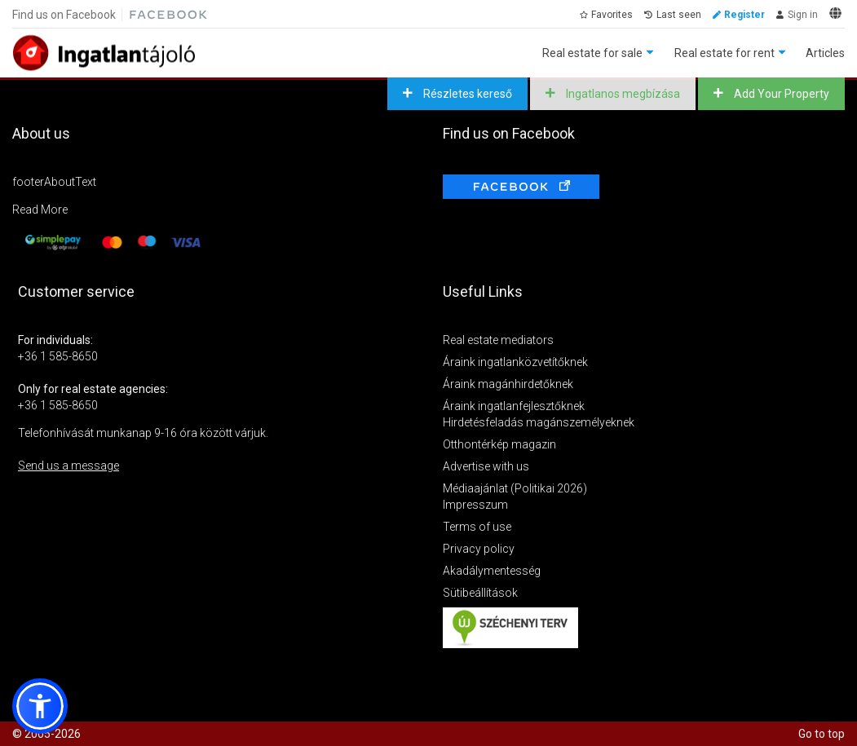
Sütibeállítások (480, 592)
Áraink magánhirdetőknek (508, 384)
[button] (40, 706)
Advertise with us (486, 466)
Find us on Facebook (64, 14)
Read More (40, 209)
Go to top (821, 733)
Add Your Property (780, 93)
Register (744, 14)
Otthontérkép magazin (499, 444)
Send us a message (68, 465)
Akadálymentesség (492, 570)
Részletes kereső (466, 93)
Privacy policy (479, 548)
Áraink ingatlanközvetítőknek (515, 362)
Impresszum (475, 504)
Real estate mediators (498, 340)
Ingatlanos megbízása (621, 93)
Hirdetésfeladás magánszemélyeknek (538, 422)
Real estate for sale (592, 53)
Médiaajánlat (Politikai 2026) (515, 488)
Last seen (678, 14)
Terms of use (477, 526)
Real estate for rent (724, 53)
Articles (825, 53)
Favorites (612, 14)
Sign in (803, 14)
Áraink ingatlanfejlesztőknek (514, 406)
